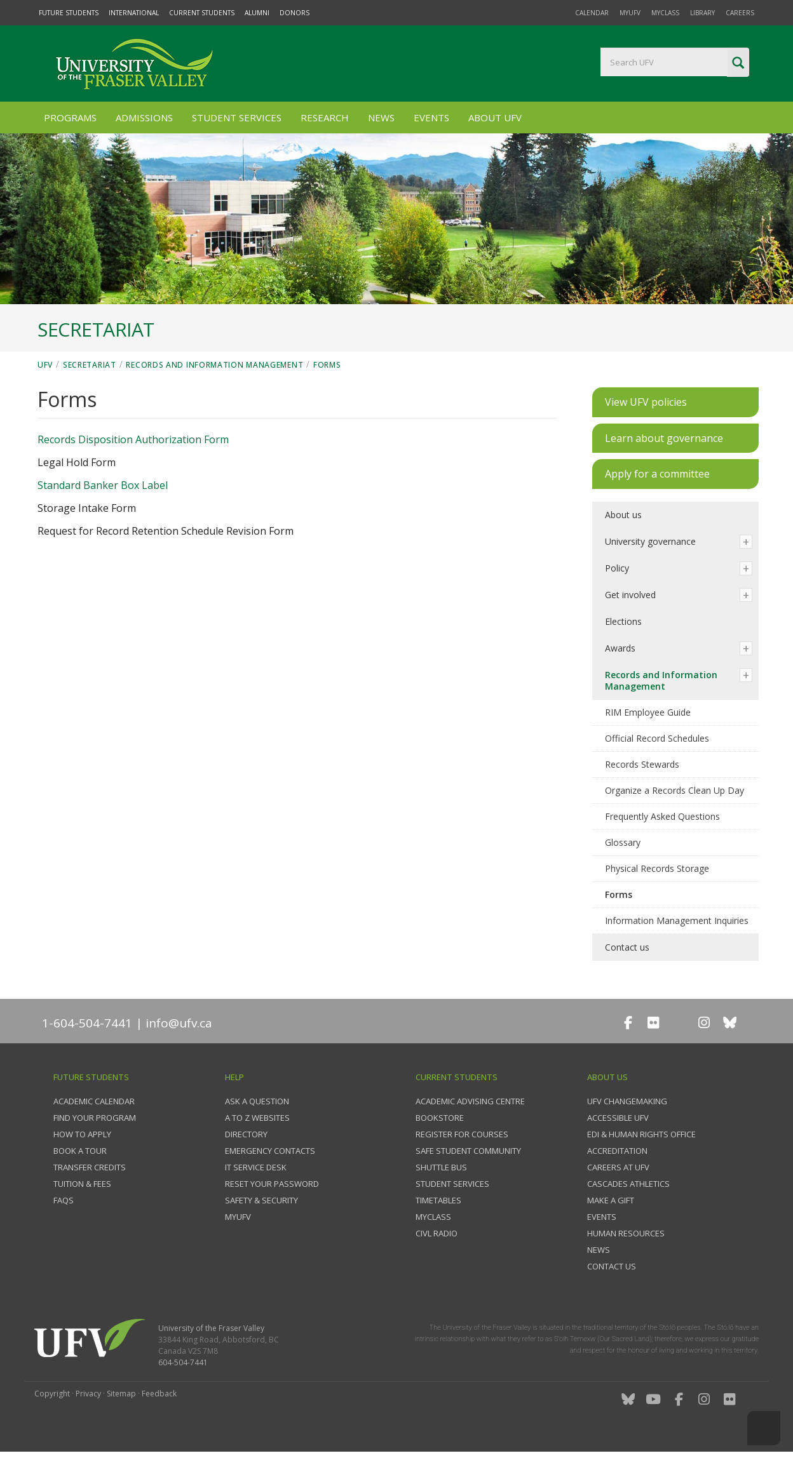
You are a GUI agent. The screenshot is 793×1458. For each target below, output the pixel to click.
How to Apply (82, 1134)
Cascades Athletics (628, 1183)
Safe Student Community (468, 1150)
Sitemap (121, 1393)
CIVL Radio (437, 1233)
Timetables (438, 1200)
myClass (665, 12)
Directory (246, 1134)
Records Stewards (642, 764)
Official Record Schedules (657, 738)
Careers (740, 12)
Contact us (627, 947)
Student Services (236, 117)
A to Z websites (257, 1117)
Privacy (88, 1393)
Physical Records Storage (657, 868)
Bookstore (440, 1117)
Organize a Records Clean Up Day (674, 790)
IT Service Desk (256, 1167)
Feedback (159, 1393)
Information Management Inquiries (677, 920)
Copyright (52, 1393)
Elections (623, 621)
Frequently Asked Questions (662, 816)
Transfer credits (89, 1167)
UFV (45, 364)
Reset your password (272, 1183)
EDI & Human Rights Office (641, 1134)
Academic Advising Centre (470, 1101)
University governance (650, 541)
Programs (70, 117)
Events (431, 117)
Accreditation (617, 1150)
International (134, 12)
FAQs (63, 1200)
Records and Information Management (214, 364)
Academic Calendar (94, 1101)
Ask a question (257, 1101)
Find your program (94, 1117)
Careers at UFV (618, 1167)
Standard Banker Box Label (102, 485)
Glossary (622, 842)
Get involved (630, 595)
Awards (620, 648)
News (381, 117)
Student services (452, 1183)
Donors (294, 12)
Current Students (201, 12)
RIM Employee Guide (648, 712)
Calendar (592, 12)
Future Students (68, 12)
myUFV (630, 12)
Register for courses (462, 1134)
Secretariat (89, 364)
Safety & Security (261, 1200)
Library (702, 12)
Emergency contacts (270, 1150)
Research (325, 117)
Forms (327, 364)
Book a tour (80, 1150)
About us (623, 515)
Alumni (257, 12)
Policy (617, 568)
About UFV (495, 117)
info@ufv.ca (179, 1023)
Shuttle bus (441, 1167)
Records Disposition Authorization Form (133, 439)
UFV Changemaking (627, 1101)
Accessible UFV (618, 1117)
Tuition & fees (82, 1183)
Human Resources (626, 1233)
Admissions (144, 117)
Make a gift (610, 1200)
